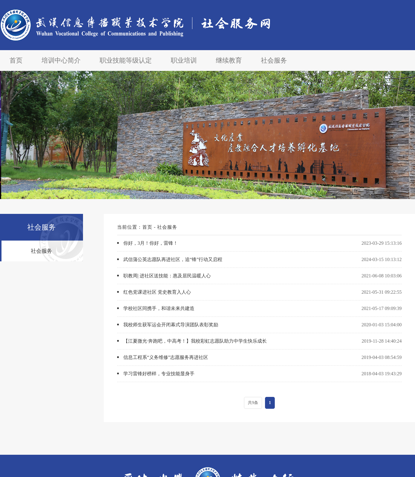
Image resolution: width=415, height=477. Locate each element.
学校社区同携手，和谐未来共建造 (158, 308)
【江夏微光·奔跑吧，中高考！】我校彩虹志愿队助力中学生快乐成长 (195, 341)
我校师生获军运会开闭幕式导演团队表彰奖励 (170, 324)
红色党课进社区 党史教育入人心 (157, 292)
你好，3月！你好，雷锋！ (150, 243)
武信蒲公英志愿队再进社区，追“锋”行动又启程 (172, 259)
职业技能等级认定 (126, 60)
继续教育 (229, 60)
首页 (16, 60)
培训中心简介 (61, 60)
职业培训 (184, 60)
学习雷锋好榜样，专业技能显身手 (158, 373)
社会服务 (274, 60)
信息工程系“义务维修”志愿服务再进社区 (165, 357)
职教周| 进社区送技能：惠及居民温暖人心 (167, 275)
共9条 (253, 402)
